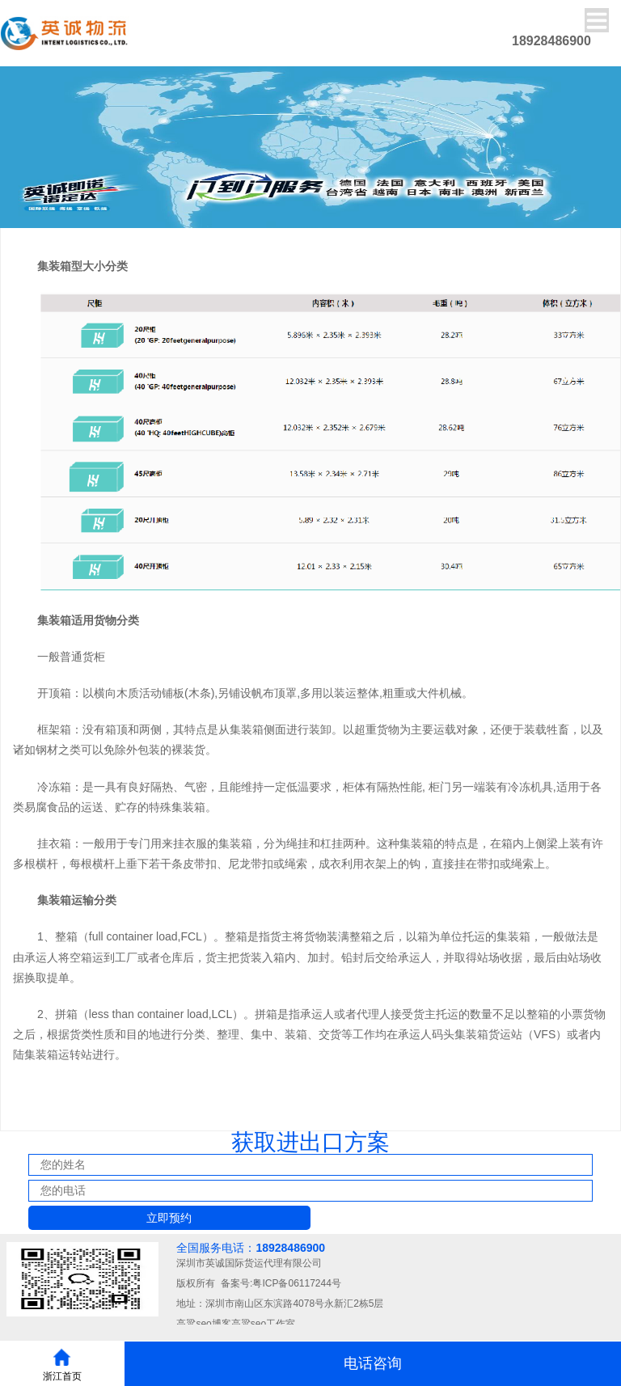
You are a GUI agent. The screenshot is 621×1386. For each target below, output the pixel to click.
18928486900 (290, 1247)
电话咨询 (373, 1363)
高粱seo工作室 (263, 1323)
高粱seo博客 (203, 1323)
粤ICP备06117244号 (296, 1283)
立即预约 (169, 1217)
